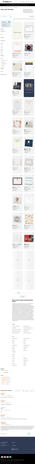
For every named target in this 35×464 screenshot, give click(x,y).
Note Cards (11, 7)
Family (13, 357)
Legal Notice (22, 457)
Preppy (25, 337)
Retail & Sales (26, 328)
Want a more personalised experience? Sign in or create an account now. (17, 4)
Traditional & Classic (27, 342)
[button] (16, 291)
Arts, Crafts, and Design (15, 323)
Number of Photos (3, 72)
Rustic (24, 341)
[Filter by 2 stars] (1, 379)
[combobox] (17, 1)
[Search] (21, 2)
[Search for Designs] (10, 16)
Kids (24, 354)
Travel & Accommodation (27, 330)
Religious (25, 359)
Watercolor (25, 347)
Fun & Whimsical (14, 342)
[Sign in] (31, 1)
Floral (13, 341)
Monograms (14, 349)
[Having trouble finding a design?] (29, 86)
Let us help (23, 440)
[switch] (9, 19)
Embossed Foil (3, 28)
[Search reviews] (19, 388)
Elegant (13, 339)
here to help (5, 442)
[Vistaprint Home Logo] (7, 1)
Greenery (13, 344)
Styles (2, 56)
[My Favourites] (28, 1)
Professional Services (27, 327)
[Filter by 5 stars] (1, 374)
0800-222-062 (3, 457)
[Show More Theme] (2, 53)
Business (13, 354)
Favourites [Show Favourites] (31, 16)
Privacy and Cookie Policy (10, 457)
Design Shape (3, 38)
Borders (13, 337)
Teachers (25, 362)
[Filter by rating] (27, 388)
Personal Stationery (6, 7)
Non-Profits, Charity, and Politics (28, 325)
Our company (23, 443)
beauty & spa (14, 325)
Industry (2, 41)
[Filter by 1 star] (1, 381)
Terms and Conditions (17, 457)
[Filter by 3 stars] (1, 378)
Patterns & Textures (26, 336)
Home (1, 7)
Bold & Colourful (14, 336)
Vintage (25, 346)
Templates (16, 7)
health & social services (15, 330)
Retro (24, 339)
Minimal (13, 346)
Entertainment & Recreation (16, 328)
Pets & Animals (26, 357)
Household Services (26, 323)
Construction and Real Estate (16, 327)
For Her (13, 359)
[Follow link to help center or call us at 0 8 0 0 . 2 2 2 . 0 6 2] (23, 1)
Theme (2, 44)
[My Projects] (26, 1)
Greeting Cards (14, 362)
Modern (13, 347)
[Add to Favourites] (33, 20)
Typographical (26, 344)
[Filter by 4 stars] (1, 376)
